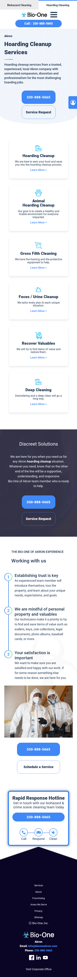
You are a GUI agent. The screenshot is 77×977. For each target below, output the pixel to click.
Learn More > (38, 170)
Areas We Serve (38, 904)
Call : (38, 23)
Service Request (38, 112)
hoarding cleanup (39, 461)
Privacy (38, 911)
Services (38, 885)
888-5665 (43, 950)
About (38, 892)
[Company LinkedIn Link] (38, 957)
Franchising (38, 898)
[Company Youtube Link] (45, 957)
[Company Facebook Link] (31, 957)
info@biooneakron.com (42, 946)
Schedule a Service (38, 767)
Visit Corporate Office (38, 969)
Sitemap (38, 917)
